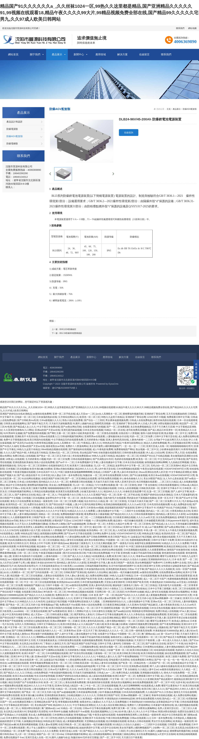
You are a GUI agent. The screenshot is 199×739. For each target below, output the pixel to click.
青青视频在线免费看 (68, 701)
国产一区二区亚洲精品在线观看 (81, 478)
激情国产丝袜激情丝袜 (178, 549)
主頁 (169, 109)
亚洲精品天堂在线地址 (135, 588)
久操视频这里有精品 (32, 721)
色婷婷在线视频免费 (125, 459)
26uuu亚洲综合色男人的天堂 (153, 472)
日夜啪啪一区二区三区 (74, 627)
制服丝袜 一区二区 (92, 475)
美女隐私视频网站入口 (102, 711)
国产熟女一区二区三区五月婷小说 (54, 456)
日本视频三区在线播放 (17, 468)
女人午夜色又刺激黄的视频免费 (181, 530)
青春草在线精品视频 (162, 695)
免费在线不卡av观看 (70, 604)
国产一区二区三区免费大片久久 (165, 501)
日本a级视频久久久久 (50, 420)
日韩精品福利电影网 (85, 666)
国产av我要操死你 (57, 611)
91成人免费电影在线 (181, 504)
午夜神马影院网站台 (132, 443)
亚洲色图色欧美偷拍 (23, 462)
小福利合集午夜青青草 (78, 617)
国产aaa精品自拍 (122, 611)
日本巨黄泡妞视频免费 (91, 582)
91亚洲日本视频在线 (67, 727)
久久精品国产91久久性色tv (102, 669)
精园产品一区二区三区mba (50, 734)
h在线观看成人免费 (9, 533)
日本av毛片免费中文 (58, 669)
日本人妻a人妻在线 (74, 575)
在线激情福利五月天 (58, 465)
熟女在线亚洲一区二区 (31, 659)
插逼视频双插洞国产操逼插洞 (119, 507)
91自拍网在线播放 (31, 478)
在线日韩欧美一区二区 (24, 569)
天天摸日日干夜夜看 (144, 640)
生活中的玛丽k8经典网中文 (122, 566)
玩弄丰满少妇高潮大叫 (187, 682)
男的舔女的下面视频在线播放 (141, 498)
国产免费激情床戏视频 (34, 433)
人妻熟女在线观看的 (53, 575)
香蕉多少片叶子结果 (40, 543)
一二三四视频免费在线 (100, 517)
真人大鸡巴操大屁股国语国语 (127, 530)
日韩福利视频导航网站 (71, 436)
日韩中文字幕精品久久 (48, 624)
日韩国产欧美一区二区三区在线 (48, 517)
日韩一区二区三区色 (27, 553)
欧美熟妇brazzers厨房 (11, 527)
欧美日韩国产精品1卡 (119, 536)
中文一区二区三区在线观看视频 (40, 582)
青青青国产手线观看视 (11, 621)
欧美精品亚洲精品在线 (175, 546)
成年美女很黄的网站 (94, 540)
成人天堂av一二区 (85, 413)
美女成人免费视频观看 (60, 485)
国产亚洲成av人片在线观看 (13, 714)
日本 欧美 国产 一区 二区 (184, 559)
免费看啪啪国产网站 (124, 449)
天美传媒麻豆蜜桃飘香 (187, 523)
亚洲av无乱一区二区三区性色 (64, 452)
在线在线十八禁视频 (129, 433)
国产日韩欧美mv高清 (27, 420)
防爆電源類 (12, 129)
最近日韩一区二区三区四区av (107, 527)
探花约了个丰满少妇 (177, 643)
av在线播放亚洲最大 (23, 701)
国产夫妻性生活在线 (25, 494)
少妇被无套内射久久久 (91, 491)
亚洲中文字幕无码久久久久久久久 (78, 656)
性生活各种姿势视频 (44, 676)
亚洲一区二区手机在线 (63, 413)
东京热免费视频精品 (140, 426)
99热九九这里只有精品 (112, 417)
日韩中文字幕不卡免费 (162, 540)
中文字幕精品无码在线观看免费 (67, 439)
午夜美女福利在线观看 (151, 468)
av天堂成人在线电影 (187, 582)
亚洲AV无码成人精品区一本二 (70, 685)
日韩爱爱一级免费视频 (179, 724)
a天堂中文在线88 (109, 727)
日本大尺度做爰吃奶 (184, 494)
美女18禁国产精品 (153, 478)
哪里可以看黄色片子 (170, 556)
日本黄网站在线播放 (153, 646)
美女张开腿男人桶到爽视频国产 (105, 446)
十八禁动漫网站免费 (102, 520)
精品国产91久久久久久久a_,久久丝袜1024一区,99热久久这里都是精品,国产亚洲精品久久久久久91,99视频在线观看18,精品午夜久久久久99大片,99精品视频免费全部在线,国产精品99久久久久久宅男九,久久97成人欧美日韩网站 (99, 13)
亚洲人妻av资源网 (107, 598)
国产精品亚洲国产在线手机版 (82, 643)
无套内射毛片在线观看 (114, 498)
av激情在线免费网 (42, 413)
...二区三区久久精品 (168, 481)
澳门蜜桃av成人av (150, 634)
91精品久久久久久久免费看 (81, 511)
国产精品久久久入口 (14, 672)
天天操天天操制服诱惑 (60, 423)
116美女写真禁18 (49, 549)
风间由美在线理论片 (27, 566)
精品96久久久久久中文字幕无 (51, 511)
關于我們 (35, 54)
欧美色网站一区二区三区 (99, 530)
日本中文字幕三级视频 (159, 588)
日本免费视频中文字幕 (86, 462)
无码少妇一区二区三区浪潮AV (32, 465)
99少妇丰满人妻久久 (124, 711)
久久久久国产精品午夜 (15, 452)
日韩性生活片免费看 (29, 536)
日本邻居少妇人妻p (50, 475)
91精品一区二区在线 (114, 430)
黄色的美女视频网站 (179, 591)
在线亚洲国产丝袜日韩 (52, 478)
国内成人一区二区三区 (157, 511)
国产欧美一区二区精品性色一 (133, 663)
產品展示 (57, 54)
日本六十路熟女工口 (113, 588)
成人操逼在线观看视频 (100, 676)
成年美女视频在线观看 (164, 536)
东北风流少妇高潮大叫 (30, 643)
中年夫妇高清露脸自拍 (15, 540)
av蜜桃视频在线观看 (18, 663)
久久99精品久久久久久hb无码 (30, 601)
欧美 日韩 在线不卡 (118, 546)
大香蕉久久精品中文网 (117, 523)
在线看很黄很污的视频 (94, 426)
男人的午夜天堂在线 (105, 468)
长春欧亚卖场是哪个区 (134, 491)
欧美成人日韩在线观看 (139, 721)
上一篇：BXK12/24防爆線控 (64, 329)
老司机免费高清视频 (136, 430)
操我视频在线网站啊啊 (156, 462)
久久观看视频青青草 (20, 517)
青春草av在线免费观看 (147, 556)
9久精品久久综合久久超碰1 (133, 559)
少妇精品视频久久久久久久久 (81, 695)
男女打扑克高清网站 (161, 721)
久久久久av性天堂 (136, 504)
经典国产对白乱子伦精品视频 (154, 456)
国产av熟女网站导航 (71, 426)
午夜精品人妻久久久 (91, 443)
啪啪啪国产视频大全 (34, 585)
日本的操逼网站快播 (86, 692)
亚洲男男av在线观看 (94, 436)
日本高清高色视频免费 (158, 504)
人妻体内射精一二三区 (141, 439)
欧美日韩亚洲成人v (70, 624)
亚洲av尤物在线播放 (64, 468)
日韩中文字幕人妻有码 (109, 643)
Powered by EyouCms (106, 384)
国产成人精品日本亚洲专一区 (162, 430)
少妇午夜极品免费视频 (109, 692)
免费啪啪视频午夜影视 (71, 514)
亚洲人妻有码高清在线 (117, 439)
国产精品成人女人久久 (24, 426)
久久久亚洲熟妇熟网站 (50, 588)
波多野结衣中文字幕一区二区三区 (132, 465)
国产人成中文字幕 (180, 491)
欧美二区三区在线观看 (184, 588)
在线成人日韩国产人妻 (104, 472)
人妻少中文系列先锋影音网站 (87, 504)
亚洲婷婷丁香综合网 (154, 413)
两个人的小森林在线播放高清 (164, 666)
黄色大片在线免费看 (20, 501)
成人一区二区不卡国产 (154, 579)
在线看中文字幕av (107, 634)
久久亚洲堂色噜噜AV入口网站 (19, 430)
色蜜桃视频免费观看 (140, 540)
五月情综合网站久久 (68, 417)
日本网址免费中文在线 (104, 533)
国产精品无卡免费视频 (174, 637)
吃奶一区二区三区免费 (141, 436)
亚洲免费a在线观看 (139, 666)
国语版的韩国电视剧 (29, 579)
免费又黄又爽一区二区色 (124, 708)
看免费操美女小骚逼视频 (96, 514)
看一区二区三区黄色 (126, 485)
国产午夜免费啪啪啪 (170, 624)
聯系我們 (180, 28)
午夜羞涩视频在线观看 (24, 472)
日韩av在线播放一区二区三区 (79, 559)
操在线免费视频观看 (175, 653)
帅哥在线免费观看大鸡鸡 (116, 475)
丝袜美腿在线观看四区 (109, 452)
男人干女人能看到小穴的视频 (41, 727)
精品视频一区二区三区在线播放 (43, 540)
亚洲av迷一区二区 (96, 523)
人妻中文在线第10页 (82, 488)
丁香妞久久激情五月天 (54, 643)
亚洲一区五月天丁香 (168, 498)
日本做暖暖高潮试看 (154, 520)
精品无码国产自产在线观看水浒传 (26, 682)
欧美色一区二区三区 (90, 417)
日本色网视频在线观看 (127, 468)
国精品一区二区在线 (49, 514)
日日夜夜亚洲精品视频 (124, 517)
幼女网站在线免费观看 (52, 536)
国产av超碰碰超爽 (76, 523)
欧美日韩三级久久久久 (123, 556)
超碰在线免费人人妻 (16, 679)
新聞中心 (79, 54)
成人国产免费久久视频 (133, 627)
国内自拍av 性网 (44, 646)
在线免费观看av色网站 (170, 572)
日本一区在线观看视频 (145, 575)
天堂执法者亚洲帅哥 (114, 582)
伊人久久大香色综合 (134, 614)
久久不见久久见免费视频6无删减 (31, 523)
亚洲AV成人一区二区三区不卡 (88, 608)
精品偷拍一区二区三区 (127, 456)
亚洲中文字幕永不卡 (171, 488)
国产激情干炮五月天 (37, 423)
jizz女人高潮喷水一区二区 (109, 413)
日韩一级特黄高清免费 (140, 630)
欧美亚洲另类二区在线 (47, 569)
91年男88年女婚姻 (13, 433)
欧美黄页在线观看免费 (67, 491)
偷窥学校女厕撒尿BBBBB (147, 543)
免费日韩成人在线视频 (24, 456)
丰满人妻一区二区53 (154, 530)
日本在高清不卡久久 (46, 472)
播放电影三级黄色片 (80, 543)
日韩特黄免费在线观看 (133, 452)
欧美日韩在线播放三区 (141, 650)
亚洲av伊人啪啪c (57, 523)
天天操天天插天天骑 (103, 481)
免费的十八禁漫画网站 (77, 446)
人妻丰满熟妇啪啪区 (27, 514)
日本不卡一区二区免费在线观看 (92, 679)
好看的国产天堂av (61, 520)
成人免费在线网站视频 (97, 575)
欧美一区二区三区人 (54, 682)
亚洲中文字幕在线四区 (85, 598)
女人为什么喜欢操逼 (173, 478)
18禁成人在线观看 (15, 459)
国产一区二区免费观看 (117, 426)
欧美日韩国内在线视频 (38, 439)
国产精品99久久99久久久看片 (180, 689)
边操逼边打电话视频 (141, 536)
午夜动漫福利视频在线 (60, 672)
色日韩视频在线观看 (146, 481)
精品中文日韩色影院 (16, 485)
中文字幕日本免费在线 (48, 426)
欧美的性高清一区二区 (173, 533)
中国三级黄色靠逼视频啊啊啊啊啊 (75, 472)
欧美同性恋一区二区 (16, 504)
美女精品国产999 (88, 452)
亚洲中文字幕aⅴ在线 (14, 488)
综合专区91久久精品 (94, 501)
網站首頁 (13, 54)
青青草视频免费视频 (40, 663)
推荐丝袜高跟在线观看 (164, 420)
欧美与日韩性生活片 (18, 543)
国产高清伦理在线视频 (74, 530)
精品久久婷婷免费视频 (155, 443)
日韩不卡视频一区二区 (56, 585)
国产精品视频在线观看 (105, 488)
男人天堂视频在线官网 (179, 443)
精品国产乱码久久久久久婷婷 (130, 595)
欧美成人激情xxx (180, 621)
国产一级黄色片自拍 (123, 543)
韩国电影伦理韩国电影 (143, 611)
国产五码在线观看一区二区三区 (46, 572)
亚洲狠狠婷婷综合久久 (159, 559)
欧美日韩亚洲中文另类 (148, 566)
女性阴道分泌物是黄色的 (173, 566)
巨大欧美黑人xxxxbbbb (72, 566)
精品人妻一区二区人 (46, 494)
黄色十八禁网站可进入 (79, 611)
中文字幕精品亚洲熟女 (180, 472)
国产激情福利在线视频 (80, 449)
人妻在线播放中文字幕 (110, 462)
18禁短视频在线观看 (167, 423)
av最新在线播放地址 (170, 669)
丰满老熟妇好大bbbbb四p (162, 582)
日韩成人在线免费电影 (140, 420)
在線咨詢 (128, 132)
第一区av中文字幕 (170, 634)
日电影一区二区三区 (25, 417)
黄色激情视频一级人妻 (62, 666)
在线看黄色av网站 (132, 646)
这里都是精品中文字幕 (182, 663)
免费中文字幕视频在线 (15, 439)
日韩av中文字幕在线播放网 (109, 614)
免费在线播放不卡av (14, 737)
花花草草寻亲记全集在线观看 (182, 617)
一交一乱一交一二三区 (133, 446)
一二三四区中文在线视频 (132, 511)
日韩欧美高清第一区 (149, 488)
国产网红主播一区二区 (58, 433)
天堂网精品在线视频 (94, 721)
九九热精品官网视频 (178, 462)
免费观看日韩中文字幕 (178, 417)
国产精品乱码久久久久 (121, 514)
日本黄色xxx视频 (94, 507)
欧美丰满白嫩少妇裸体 (41, 468)
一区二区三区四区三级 (72, 546)
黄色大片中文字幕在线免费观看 (35, 520)
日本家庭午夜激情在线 (162, 705)
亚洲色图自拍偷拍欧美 (67, 637)
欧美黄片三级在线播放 (81, 465)
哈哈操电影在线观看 (164, 650)
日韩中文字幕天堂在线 (165, 436)
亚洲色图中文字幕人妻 (98, 562)
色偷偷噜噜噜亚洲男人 (127, 714)
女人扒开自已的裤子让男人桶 (14, 562)
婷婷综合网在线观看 (112, 549)
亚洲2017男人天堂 (175, 452)
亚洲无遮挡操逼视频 (71, 430)
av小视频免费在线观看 (19, 559)
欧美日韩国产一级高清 (122, 562)
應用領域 (100, 54)
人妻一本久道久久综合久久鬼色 (172, 640)
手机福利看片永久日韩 (69, 494)
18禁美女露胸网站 (147, 708)
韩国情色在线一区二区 (76, 517)
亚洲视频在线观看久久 (151, 672)
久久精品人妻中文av (148, 669)
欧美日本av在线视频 (159, 475)
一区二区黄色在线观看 (106, 433)
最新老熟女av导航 (55, 446)
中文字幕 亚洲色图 (120, 553)
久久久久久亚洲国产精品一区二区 (99, 494)
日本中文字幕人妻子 (75, 507)
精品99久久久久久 (84, 468)
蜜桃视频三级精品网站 (124, 734)
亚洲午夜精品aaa (60, 543)
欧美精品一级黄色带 (42, 501)
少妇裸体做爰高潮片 (170, 449)
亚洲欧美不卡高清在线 (26, 436)
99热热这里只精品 (112, 443)
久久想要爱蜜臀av (156, 549)
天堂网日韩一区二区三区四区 (109, 591)
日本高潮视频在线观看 (135, 549)
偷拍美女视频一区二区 (110, 646)
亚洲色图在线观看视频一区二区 (48, 559)
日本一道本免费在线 (71, 475)
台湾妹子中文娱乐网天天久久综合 (171, 439)
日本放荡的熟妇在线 (46, 417)
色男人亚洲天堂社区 (125, 481)
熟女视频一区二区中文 (175, 433)
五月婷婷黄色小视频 (94, 439)
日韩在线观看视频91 (81, 459)
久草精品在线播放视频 (43, 491)
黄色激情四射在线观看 (173, 553)
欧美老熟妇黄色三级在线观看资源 (175, 575)
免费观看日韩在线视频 (80, 481)
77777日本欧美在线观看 (152, 656)
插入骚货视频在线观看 (186, 705)
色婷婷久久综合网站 (97, 572)
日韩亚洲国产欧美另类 (85, 579)
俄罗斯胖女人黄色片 (84, 614)
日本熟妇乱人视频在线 (156, 627)
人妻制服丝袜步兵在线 (117, 436)
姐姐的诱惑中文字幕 (37, 608)
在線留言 (144, 54)
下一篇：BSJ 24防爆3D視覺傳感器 (67, 333)
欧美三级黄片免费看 (36, 488)
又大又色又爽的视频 (101, 543)
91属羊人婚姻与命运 (83, 423)
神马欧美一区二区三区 (54, 591)
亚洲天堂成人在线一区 (157, 446)
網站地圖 (192, 28)
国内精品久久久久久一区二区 (53, 481)
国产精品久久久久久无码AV (42, 679)
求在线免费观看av (81, 456)
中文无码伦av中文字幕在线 (171, 459)
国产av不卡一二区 (65, 462)
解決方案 (122, 54)
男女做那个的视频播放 (27, 549)
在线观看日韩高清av (32, 591)
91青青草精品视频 (43, 443)
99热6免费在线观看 (10, 695)
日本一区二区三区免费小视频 (68, 501)
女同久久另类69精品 (25, 624)
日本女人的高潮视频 (128, 488)
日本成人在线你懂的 (27, 481)
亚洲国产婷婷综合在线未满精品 (16, 413)
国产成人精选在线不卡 (28, 475)
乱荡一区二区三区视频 (158, 491)
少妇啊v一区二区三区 (163, 727)
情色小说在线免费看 (72, 420)
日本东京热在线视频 (93, 430)
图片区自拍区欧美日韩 (74, 553)
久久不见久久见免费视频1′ (46, 698)
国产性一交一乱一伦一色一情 (169, 659)
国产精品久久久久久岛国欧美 (160, 569)
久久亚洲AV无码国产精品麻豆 (142, 604)
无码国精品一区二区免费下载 (14, 731)
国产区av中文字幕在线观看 (77, 533)
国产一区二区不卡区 (164, 682)
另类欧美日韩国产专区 (108, 695)
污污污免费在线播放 (104, 485)
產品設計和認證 (14, 121)
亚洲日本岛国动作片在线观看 (28, 556)
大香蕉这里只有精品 (37, 452)
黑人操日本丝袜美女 (127, 472)
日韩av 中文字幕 (135, 569)
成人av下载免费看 (154, 527)
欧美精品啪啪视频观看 (115, 504)
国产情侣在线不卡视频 (60, 504)
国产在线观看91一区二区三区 (147, 637)
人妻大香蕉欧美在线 (169, 604)
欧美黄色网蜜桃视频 (27, 724)
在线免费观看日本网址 (142, 659)
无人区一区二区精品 (104, 465)
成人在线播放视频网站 (100, 734)
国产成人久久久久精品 (79, 556)
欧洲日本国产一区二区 (33, 653)
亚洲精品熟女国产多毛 (45, 701)
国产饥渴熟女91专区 (103, 459)
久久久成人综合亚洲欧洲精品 (105, 617)
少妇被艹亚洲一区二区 (117, 650)
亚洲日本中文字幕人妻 (22, 656)
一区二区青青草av (66, 630)
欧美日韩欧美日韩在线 (128, 653)
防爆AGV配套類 (14, 136)
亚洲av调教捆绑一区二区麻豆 (167, 598)
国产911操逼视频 (138, 475)
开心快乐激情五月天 (136, 731)
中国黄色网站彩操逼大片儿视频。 (21, 588)
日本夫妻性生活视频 (102, 611)
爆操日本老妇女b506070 (43, 562)
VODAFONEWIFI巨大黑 (176, 468)
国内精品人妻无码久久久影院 (170, 514)
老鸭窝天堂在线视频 (187, 517)
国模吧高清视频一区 (105, 423)
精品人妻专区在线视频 (71, 540)
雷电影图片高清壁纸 (119, 659)
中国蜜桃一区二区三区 (117, 540)
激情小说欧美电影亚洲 (82, 433)
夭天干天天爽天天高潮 (163, 426)
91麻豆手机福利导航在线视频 (146, 553)
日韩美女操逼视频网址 (15, 423)
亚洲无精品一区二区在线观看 (182, 614)
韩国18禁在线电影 (31, 708)
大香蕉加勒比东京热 (180, 511)
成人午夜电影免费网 (103, 449)
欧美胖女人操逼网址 (33, 527)
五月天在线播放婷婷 (176, 413)
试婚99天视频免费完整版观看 (144, 624)
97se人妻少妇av (188, 611)
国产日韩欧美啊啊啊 (96, 536)
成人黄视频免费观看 (156, 595)
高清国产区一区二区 (159, 663)
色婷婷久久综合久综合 (187, 650)
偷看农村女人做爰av (121, 637)
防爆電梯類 (12, 143)
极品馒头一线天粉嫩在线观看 (128, 520)
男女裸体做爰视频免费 (116, 420)
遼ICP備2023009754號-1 (64, 388)
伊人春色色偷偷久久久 (131, 478)
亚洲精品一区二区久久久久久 (20, 637)
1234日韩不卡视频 (156, 417)
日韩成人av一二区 (106, 672)
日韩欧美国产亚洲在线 (75, 572)
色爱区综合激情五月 (37, 504)
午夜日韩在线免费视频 (98, 553)
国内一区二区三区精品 (145, 585)
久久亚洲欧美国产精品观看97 (158, 679)
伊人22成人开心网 (147, 423)
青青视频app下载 (49, 604)
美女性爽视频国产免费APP (148, 562)
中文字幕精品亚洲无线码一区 (18, 705)
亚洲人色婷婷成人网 (108, 579)
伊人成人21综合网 (155, 452)
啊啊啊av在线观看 (45, 637)
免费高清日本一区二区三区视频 (71, 595)
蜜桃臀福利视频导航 (133, 413)
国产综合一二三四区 (94, 420)
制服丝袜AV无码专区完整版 (85, 737)
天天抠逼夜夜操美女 (49, 566)
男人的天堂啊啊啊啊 (129, 685)
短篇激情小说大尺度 (30, 530)
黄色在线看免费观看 (75, 682)
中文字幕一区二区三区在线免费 (24, 627)
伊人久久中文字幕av (146, 711)
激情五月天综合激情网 (185, 692)
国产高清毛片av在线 (23, 443)
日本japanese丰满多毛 (177, 520)
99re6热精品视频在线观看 (54, 449)
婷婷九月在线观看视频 (69, 718)
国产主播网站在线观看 (52, 650)
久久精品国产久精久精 (92, 624)
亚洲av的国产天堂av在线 (47, 430)
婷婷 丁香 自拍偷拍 (147, 485)
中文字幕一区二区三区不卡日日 (112, 666)
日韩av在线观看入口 (49, 436)
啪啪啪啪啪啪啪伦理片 (181, 446)
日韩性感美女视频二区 (61, 614)
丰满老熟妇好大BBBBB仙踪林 (120, 698)
